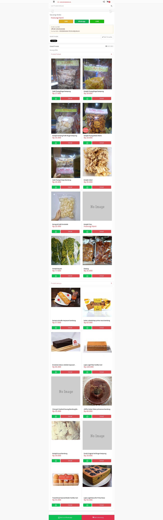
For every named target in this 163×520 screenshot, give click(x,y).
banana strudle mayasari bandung (64, 320)
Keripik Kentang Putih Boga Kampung (64, 136)
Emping (86, 269)
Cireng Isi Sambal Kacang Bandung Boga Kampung (65, 410)
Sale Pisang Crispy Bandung (61, 180)
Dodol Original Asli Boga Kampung (95, 453)
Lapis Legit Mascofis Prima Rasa (94, 498)
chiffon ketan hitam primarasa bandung (97, 409)
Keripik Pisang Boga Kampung (94, 91)
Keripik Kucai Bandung (59, 453)
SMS (66, 21)
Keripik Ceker (88, 180)
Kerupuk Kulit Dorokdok (60, 224)
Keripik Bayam (57, 269)
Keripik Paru (88, 224)
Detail (70, 98)
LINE (97, 21)
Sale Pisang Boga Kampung (61, 91)
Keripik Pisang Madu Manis (93, 136)
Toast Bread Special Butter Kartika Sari (65, 498)
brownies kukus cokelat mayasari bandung (63, 366)
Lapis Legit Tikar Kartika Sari (93, 365)
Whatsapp (81, 21)
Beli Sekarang (98, 517)
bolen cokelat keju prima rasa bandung (97, 320)
